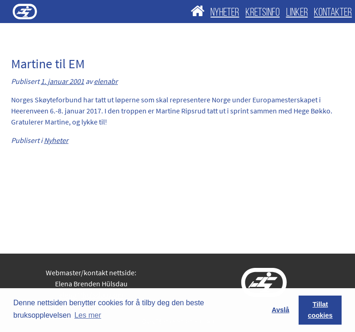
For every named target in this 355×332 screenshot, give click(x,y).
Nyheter (56, 140)
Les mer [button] (87, 315)
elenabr (106, 81)
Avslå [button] (280, 310)
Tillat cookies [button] (320, 310)
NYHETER (224, 12)
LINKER (297, 12)
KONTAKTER (333, 12)
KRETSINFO (262, 12)
